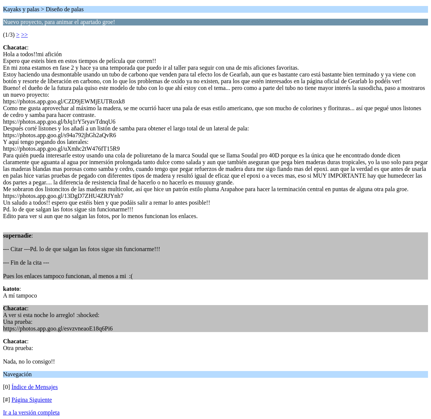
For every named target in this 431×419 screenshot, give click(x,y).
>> (24, 34)
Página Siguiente (32, 400)
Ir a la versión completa (31, 412)
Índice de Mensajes (35, 387)
